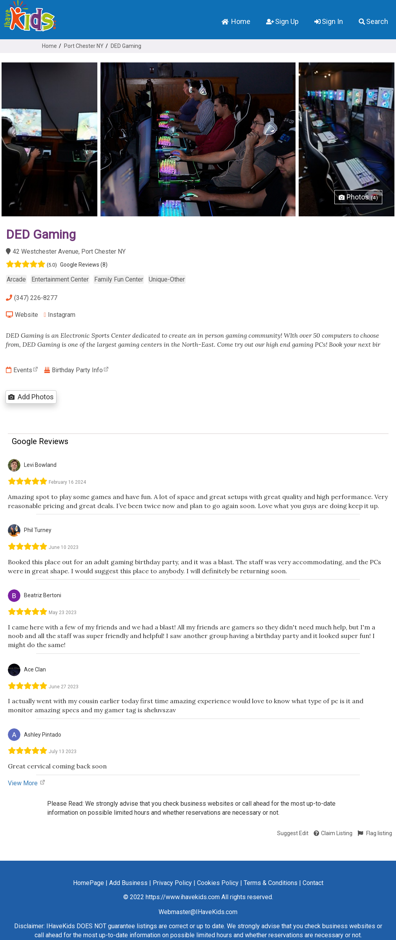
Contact (313, 883)
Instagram (60, 314)
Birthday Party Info (76, 370)
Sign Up (282, 21)
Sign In (328, 21)
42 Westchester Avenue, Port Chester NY (66, 251)
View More (27, 783)
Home (235, 21)
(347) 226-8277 (31, 298)
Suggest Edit (292, 833)
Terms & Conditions (270, 883)
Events (22, 370)
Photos (358, 197)
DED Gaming (126, 46)
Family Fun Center (118, 279)
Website (22, 314)
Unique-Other (167, 279)
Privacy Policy (172, 883)
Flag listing (375, 833)
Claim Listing (333, 833)
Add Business (128, 883)
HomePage (88, 883)
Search (373, 21)
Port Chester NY (84, 46)
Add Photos (31, 397)
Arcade (16, 279)
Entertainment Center (60, 279)
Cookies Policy (218, 883)
